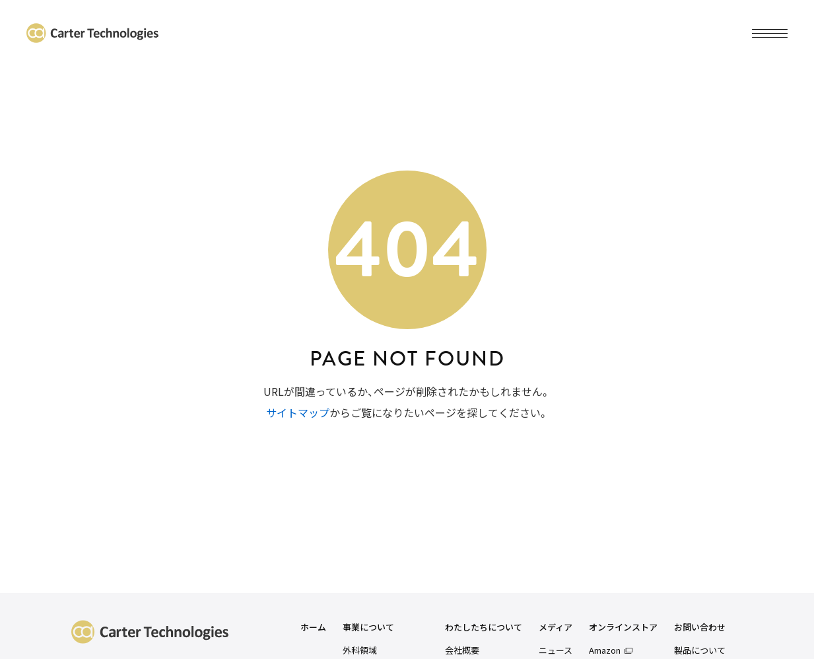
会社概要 (462, 650)
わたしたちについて (483, 627)
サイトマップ (297, 412)
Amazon (605, 650)
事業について (368, 627)
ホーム (313, 627)
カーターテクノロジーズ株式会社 (92, 33)
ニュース (555, 650)
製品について (700, 650)
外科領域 (360, 650)
